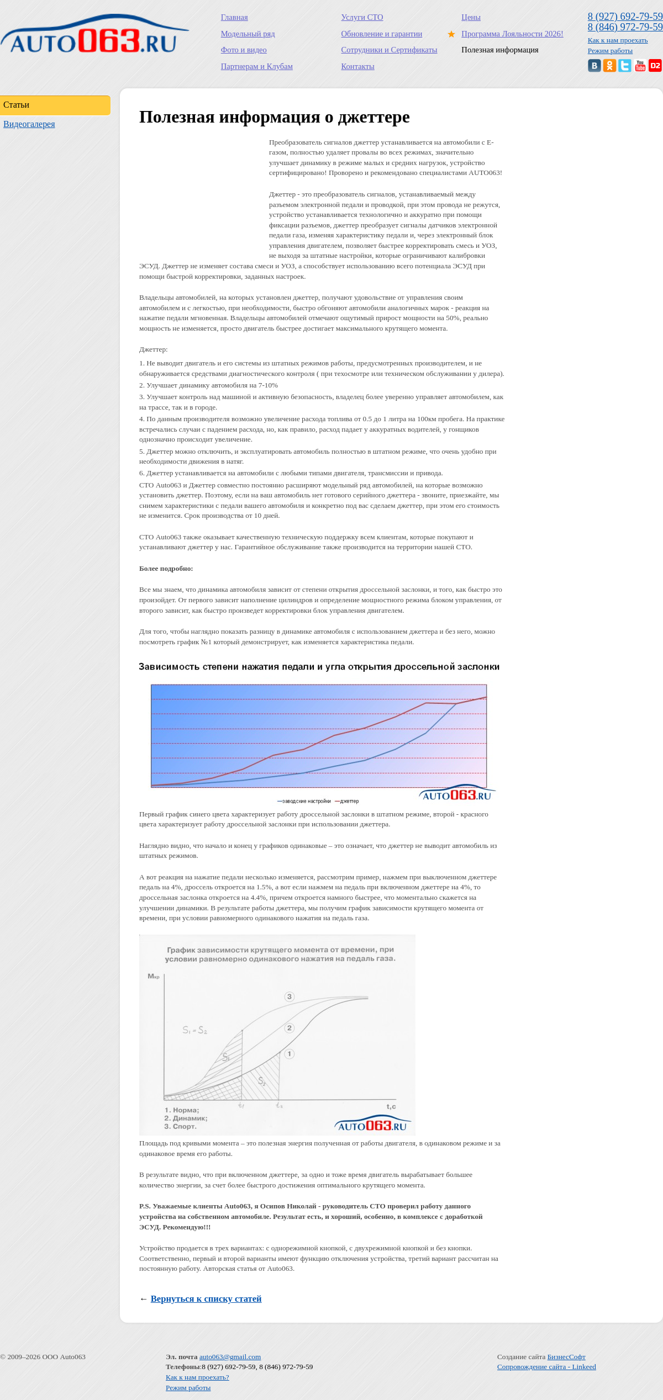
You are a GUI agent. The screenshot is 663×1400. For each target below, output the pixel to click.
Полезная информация (499, 49)
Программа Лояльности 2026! (510, 33)
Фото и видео (244, 49)
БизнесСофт (567, 1357)
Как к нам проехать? (197, 1377)
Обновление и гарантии (382, 33)
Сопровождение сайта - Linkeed (546, 1366)
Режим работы (610, 50)
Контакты (358, 66)
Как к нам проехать (618, 40)
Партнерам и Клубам (257, 66)
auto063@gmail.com (230, 1357)
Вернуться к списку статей (206, 1298)
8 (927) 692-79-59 (625, 16)
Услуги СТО (362, 17)
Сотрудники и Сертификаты (389, 49)
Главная (234, 17)
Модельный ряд (248, 33)
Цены (471, 17)
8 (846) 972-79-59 (625, 27)
